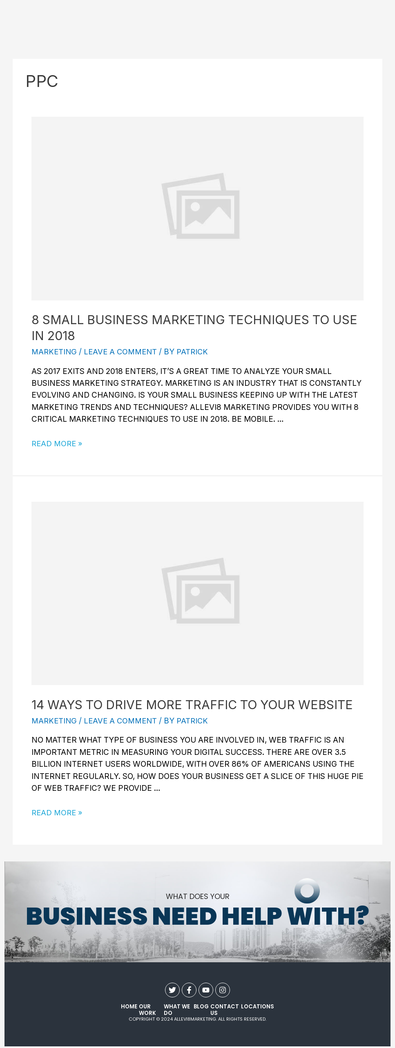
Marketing (54, 351)
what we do (176, 1010)
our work (145, 1010)
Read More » (57, 443)
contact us (224, 1010)
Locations (257, 1006)
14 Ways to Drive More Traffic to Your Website (192, 704)
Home (129, 1006)
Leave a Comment (122, 351)
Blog (202, 1006)
